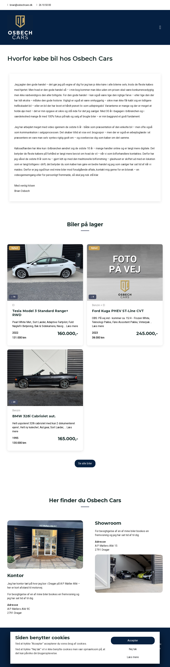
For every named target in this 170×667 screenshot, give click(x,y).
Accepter (133, 640)
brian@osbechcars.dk (21, 5)
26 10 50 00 (45, 5)
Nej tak (133, 649)
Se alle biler (85, 463)
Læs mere (133, 657)
